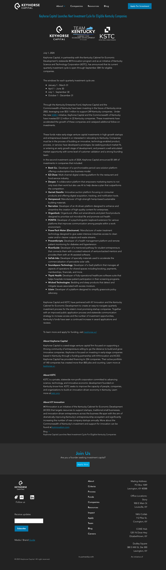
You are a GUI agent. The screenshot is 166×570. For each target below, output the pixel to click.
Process (92, 491)
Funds (91, 497)
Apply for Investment (139, 6)
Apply (90, 518)
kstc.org (55, 393)
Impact (91, 512)
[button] (61, 6)
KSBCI (55, 115)
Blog (45, 431)
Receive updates (23, 514)
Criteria (92, 486)
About (91, 481)
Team (90, 523)
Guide (32, 540)
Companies (93, 502)
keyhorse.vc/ (90, 332)
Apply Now (83, 464)
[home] (27, 6)
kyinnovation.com (60, 427)
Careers (92, 533)
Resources (93, 507)
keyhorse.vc (49, 366)
